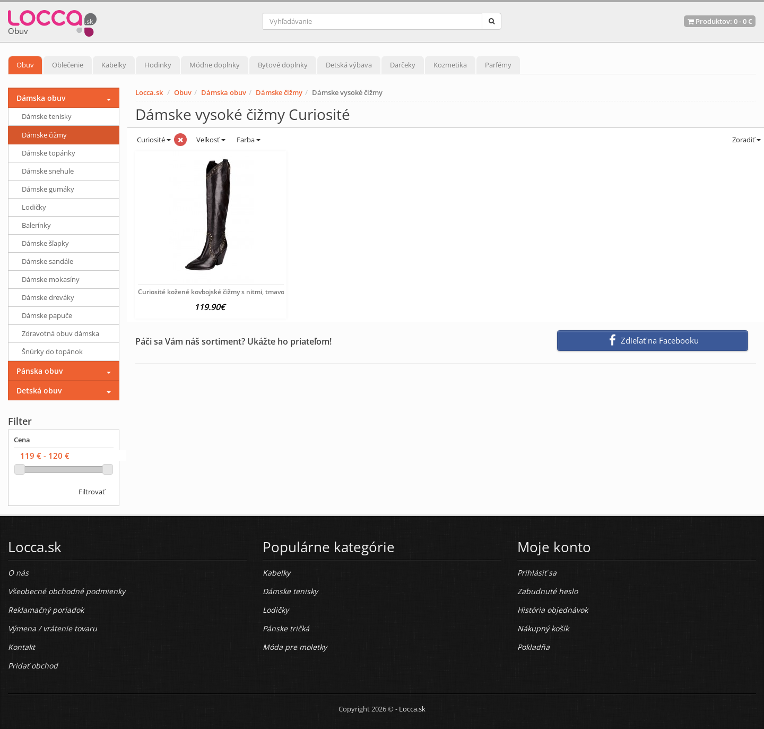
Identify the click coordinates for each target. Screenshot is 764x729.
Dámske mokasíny (51, 279)
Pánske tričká (286, 628)
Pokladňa (533, 647)
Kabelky (113, 65)
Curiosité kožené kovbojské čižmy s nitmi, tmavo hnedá (222, 291)
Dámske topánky (48, 153)
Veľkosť (210, 139)
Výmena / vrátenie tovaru (52, 628)
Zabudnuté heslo (547, 591)
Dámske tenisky (47, 116)
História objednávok (552, 610)
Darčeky (402, 65)
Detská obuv (39, 390)
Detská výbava (349, 65)
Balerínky (36, 225)
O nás (18, 573)
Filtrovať (92, 491)
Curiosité (153, 139)
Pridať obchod (33, 666)
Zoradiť (746, 139)
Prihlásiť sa (537, 573)
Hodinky (157, 65)
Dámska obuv (223, 92)
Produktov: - (720, 21)
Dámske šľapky (45, 243)
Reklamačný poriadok (46, 610)
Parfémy (498, 65)
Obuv (25, 65)
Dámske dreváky (48, 297)
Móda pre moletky (295, 647)
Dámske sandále (47, 261)
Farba (249, 139)
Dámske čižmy (279, 92)
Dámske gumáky (48, 189)
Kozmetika (450, 65)
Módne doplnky (214, 65)
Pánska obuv (39, 371)
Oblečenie (67, 65)
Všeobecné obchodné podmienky (66, 591)
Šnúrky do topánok (52, 351)
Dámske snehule (48, 171)
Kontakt (21, 647)
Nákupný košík (543, 628)
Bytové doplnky (283, 65)
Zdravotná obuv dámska (60, 333)
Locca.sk (149, 92)
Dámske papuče (47, 315)
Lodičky (34, 207)
